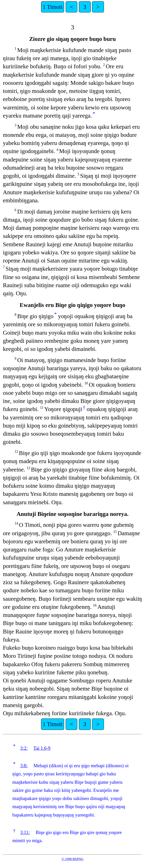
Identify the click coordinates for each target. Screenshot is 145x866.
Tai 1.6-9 (41, 748)
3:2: (24, 748)
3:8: (24, 765)
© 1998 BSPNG (72, 859)
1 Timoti (53, 7)
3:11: (25, 832)
